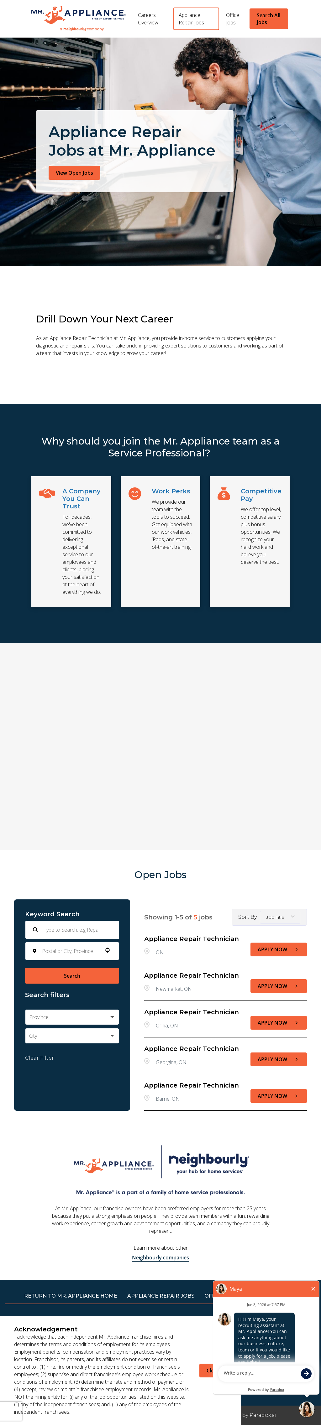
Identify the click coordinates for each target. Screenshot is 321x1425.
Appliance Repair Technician (191, 939)
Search (72, 975)
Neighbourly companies (160, 1257)
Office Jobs (232, 19)
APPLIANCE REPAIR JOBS (160, 1296)
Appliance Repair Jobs (191, 19)
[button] (107, 950)
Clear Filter (39, 1058)
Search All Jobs (268, 19)
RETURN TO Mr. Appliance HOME (70, 1296)
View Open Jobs (74, 172)
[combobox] (70, 951)
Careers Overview (148, 19)
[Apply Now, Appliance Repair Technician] (278, 949)
